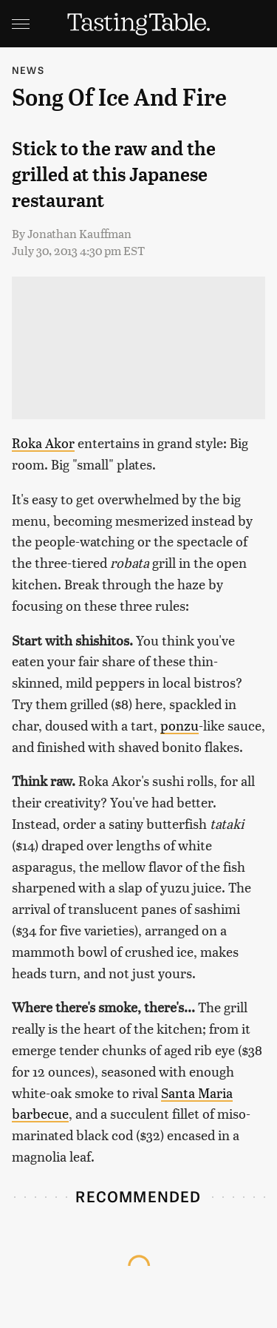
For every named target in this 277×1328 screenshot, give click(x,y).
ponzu (179, 725)
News (28, 70)
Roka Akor (43, 442)
